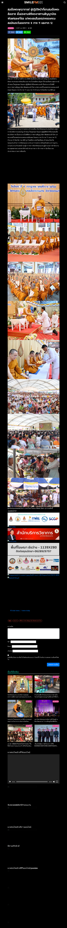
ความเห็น (10, 589)
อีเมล (10, 609)
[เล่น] (10, 745)
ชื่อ (9, 605)
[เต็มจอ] (57, 745)
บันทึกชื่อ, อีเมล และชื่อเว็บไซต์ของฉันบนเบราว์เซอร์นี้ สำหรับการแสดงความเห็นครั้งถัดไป (33, 621)
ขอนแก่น (15, 584)
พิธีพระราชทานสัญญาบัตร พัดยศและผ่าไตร (30, 584)
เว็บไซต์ (10, 614)
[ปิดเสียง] (54, 745)
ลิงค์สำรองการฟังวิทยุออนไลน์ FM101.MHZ (24, 541)
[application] (34, 732)
